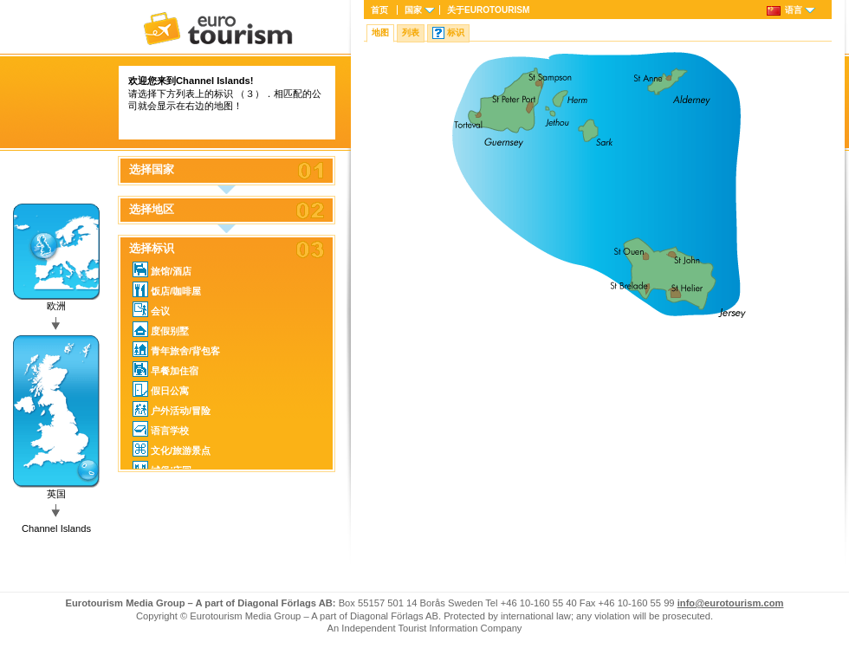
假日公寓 (161, 389)
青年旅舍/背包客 (176, 349)
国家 (413, 10)
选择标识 (151, 249)
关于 (488, 10)
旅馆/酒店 (162, 269)
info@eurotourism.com (730, 603)
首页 (379, 10)
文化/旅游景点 (172, 449)
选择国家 (151, 170)
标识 (455, 32)
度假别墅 (161, 329)
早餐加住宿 (165, 369)
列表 (410, 32)
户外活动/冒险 (172, 409)
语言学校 (161, 429)
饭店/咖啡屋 (167, 289)
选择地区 (151, 210)
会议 (151, 309)
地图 (380, 32)
